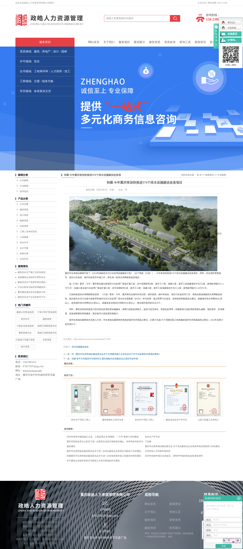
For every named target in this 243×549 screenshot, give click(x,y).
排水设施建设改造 (80, 347)
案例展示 (139, 42)
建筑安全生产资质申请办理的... (32, 282)
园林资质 (24, 220)
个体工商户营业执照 (47, 312)
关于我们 (109, 42)
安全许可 (24, 242)
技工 (67, 71)
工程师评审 (41, 71)
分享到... (232, 40)
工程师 (148, 441)
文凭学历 (24, 259)
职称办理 (24, 253)
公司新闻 (24, 180)
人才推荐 (56, 71)
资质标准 (170, 42)
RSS (219, 3)
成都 (61, 539)
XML (225, 3)
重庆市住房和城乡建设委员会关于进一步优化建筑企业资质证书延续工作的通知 (104, 451)
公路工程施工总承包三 (208, 420)
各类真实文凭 (42, 91)
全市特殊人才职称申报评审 (157, 451)
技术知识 (24, 191)
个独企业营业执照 (25, 326)
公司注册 (24, 204)
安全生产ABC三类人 (80, 420)
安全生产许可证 (152, 437)
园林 (64, 51)
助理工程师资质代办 (47, 326)
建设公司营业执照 (25, 312)
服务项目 (124, 42)
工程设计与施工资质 (25, 339)
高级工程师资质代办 (47, 333)
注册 (37, 81)
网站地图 (212, 3)
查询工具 (185, 42)
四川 (56, 539)
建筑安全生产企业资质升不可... (32, 297)
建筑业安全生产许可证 (176, 420)
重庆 (44, 539)
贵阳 (48, 543)
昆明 (54, 543)
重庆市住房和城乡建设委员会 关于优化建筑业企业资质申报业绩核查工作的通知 (182, 446)
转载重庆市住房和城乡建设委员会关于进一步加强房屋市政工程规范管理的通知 (104, 456)
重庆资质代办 (25, 333)
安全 (37, 61)
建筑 (37, 51)
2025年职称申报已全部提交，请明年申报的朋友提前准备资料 (174, 456)
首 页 (199, 175)
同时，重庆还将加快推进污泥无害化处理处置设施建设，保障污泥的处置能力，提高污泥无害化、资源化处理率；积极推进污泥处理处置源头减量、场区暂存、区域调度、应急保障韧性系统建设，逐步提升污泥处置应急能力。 (144, 311)
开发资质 (24, 226)
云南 (31, 543)
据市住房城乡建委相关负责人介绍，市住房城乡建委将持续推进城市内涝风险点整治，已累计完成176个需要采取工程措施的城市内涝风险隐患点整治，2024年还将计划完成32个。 (144, 322)
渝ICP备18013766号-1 (45, 534)
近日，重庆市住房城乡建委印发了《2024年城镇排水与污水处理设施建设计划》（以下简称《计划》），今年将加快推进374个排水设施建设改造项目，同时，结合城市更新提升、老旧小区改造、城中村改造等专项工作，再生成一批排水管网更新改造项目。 (144, 237)
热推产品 (21, 539)
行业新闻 (24, 186)
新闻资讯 (200, 42)
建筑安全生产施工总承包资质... (32, 272)
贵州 (37, 543)
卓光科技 (46, 530)
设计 (56, 51)
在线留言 (232, 34)
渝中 (50, 539)
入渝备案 (24, 237)
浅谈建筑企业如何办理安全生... (32, 277)
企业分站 (202, 3)
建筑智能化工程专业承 (112, 420)
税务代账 (47, 81)
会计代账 (24, 248)
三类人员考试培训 (28, 231)
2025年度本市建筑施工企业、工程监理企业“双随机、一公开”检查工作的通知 (103, 437)
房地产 (46, 51)
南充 (26, 543)
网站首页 (93, 42)
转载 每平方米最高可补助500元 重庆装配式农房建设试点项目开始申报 (105, 358)
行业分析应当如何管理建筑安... (32, 287)
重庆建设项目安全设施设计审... (32, 292)
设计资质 (24, 215)
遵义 (42, 543)
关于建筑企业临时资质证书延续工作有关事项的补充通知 (94, 460)
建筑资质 (154, 42)
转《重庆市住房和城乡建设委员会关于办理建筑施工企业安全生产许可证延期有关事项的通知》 (116, 354)
